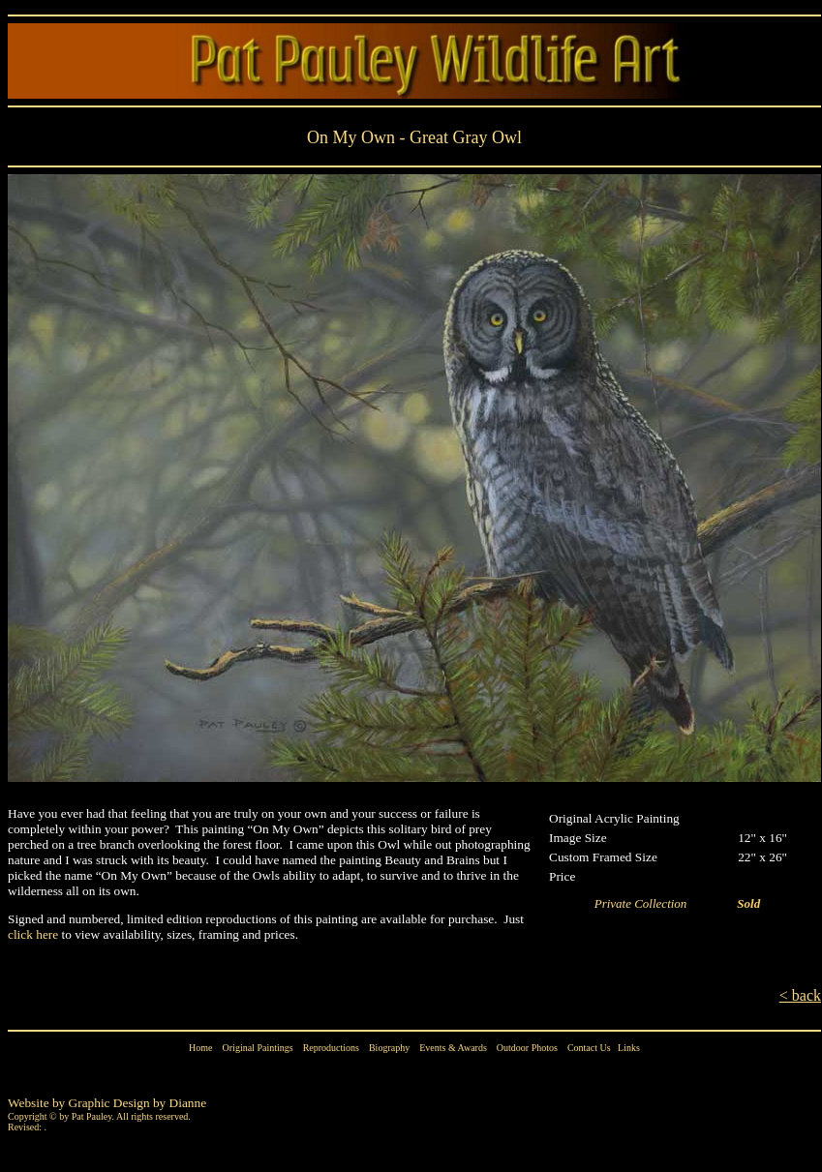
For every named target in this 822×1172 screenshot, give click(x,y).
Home (200, 1047)
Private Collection (647, 903)
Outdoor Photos (527, 1047)
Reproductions (331, 1047)
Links (629, 1047)
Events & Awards (453, 1047)
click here (33, 934)
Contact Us (589, 1047)
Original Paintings (258, 1047)
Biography (389, 1047)
